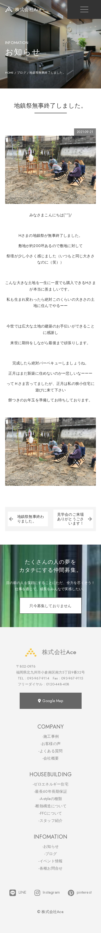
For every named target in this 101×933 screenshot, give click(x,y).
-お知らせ (50, 846)
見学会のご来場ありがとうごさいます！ (75, 519)
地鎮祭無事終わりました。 (26, 519)
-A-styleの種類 (50, 798)
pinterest (80, 893)
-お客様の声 (50, 743)
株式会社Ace (50, 652)
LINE (17, 893)
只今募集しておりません (50, 606)
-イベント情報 (50, 861)
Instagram (47, 893)
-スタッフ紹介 (50, 820)
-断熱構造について (50, 806)
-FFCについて (50, 813)
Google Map (50, 700)
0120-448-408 (57, 684)
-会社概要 (50, 758)
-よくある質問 (50, 751)
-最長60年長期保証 (50, 791)
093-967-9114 (38, 678)
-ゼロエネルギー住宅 (50, 784)
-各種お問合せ (50, 868)
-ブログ (50, 853)
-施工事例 (50, 736)
